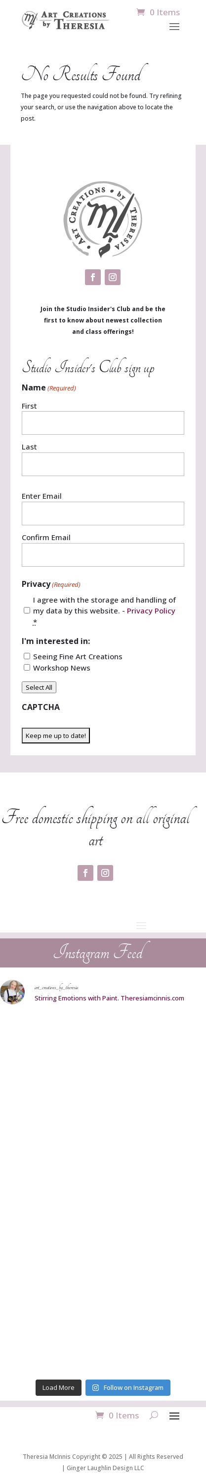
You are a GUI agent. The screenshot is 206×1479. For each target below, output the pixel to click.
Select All (39, 687)
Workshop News (61, 668)
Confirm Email (46, 537)
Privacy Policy (151, 610)
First (29, 406)
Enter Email (42, 496)
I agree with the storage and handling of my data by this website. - (104, 611)
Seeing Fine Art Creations (78, 656)
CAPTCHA (41, 707)
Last (29, 446)
